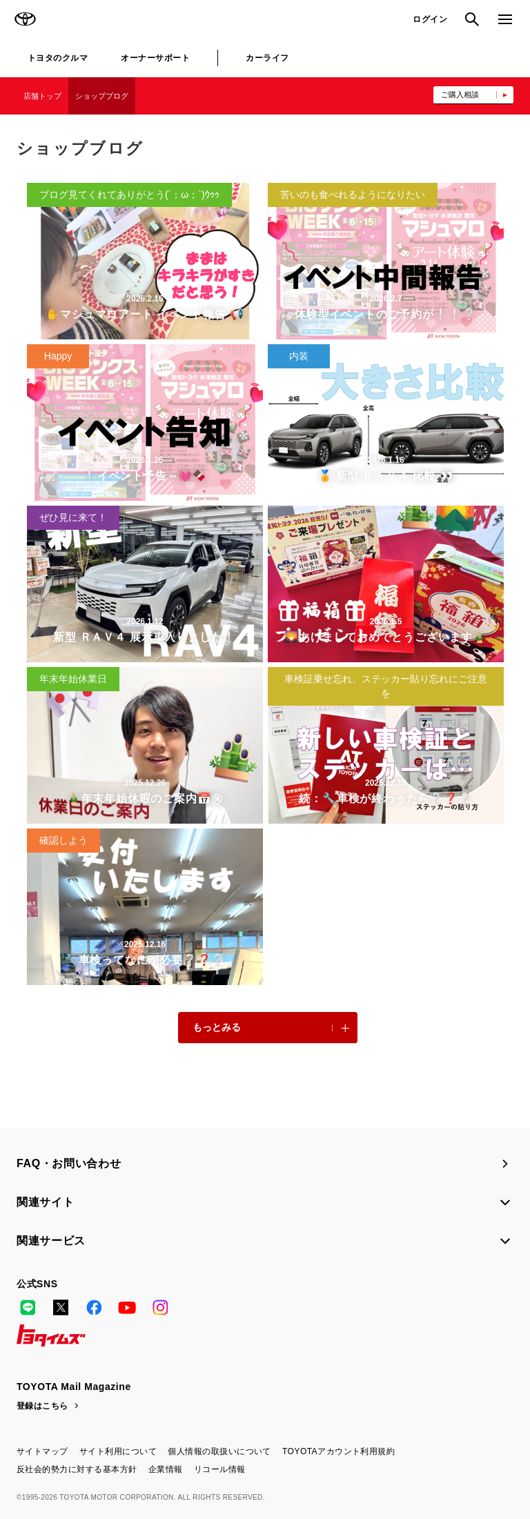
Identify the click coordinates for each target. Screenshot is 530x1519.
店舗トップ (42, 96)
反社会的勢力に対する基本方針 (77, 1469)
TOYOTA (25, 19)
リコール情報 (220, 1469)
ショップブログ (101, 96)
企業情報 (165, 1469)
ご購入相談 (460, 94)
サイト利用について (118, 1451)
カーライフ (267, 58)
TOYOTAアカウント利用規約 (338, 1451)
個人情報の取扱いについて (219, 1451)
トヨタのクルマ (58, 58)
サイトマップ (42, 1451)
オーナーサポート (155, 58)
